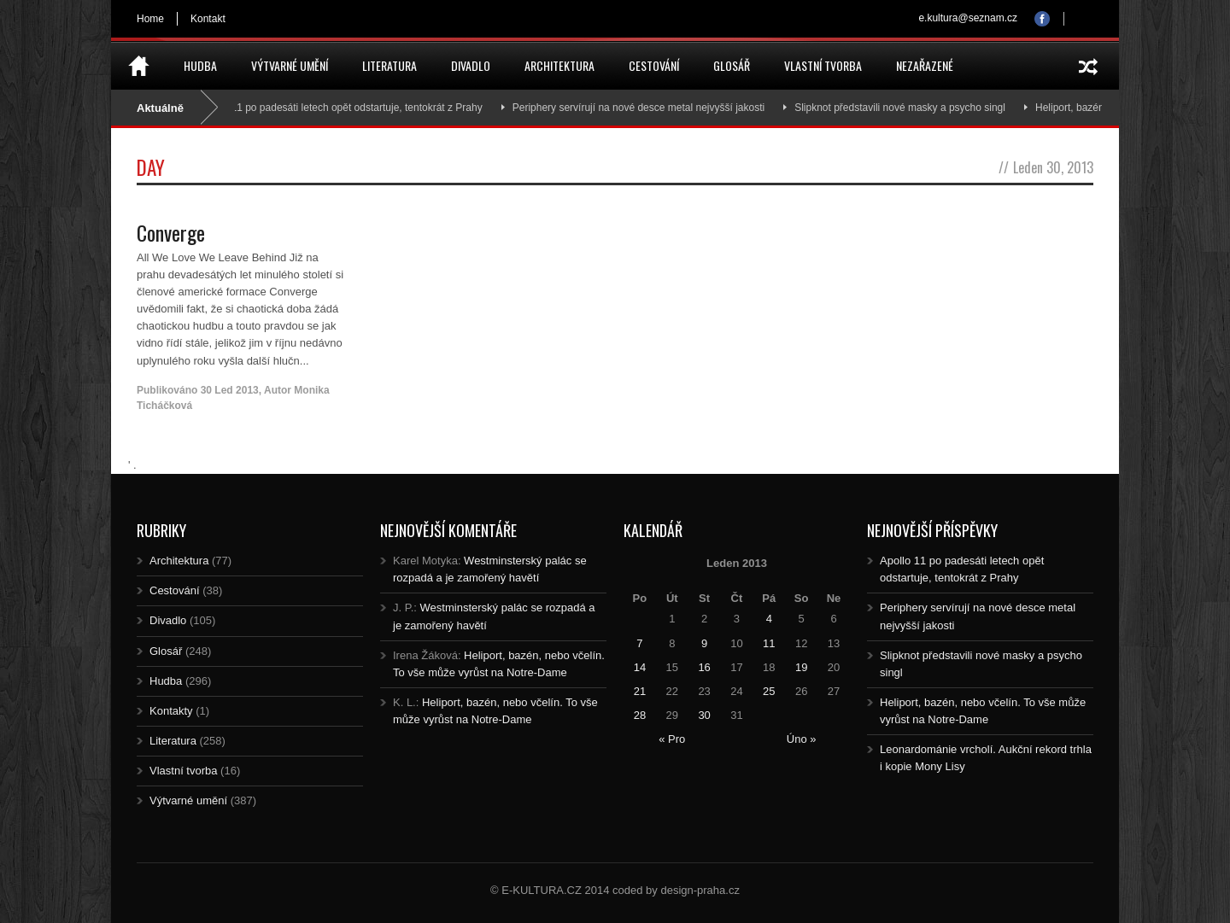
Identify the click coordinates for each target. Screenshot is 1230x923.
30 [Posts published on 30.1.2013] (704, 715)
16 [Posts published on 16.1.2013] (704, 667)
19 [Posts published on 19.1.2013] (801, 667)
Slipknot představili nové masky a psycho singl (907, 108)
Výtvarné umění (289, 65)
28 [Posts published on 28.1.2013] (640, 715)
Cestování (654, 65)
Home (150, 19)
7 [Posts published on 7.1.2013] (639, 643)
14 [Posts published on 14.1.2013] (640, 667)
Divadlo (470, 65)
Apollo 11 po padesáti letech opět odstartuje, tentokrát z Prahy (349, 108)
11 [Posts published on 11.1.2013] (769, 643)
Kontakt (208, 19)
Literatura (389, 65)
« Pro (672, 739)
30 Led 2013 (230, 390)
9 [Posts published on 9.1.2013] (704, 643)
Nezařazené (924, 65)
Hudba (200, 65)
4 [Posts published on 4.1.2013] (769, 618)
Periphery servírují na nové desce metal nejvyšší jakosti (646, 108)
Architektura (559, 65)
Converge (171, 232)
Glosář (731, 65)
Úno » (802, 739)
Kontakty (171, 710)
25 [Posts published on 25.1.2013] (769, 691)
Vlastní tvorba (823, 65)
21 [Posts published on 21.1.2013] (640, 691)
